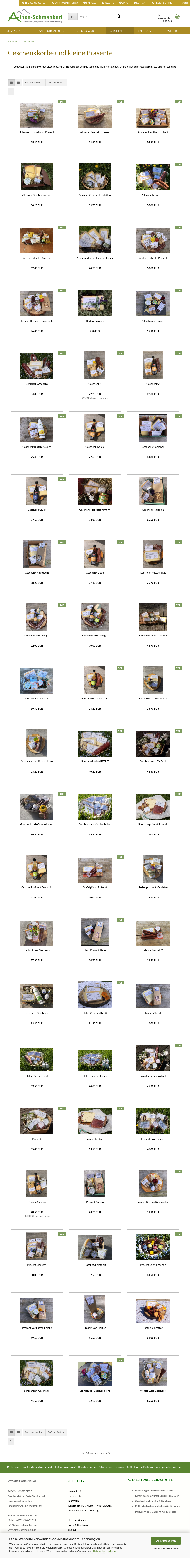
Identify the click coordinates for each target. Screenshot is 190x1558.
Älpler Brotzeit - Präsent (153, 257)
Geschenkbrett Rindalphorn (37, 761)
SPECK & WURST (87, 30)
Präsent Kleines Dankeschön (153, 1201)
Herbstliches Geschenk (37, 950)
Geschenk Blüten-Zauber (36, 446)
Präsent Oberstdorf (95, 1264)
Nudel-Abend (153, 1013)
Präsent (36, 1138)
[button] (11, 82)
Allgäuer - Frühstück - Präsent (36, 132)
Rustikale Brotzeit (153, 1327)
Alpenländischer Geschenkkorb (95, 257)
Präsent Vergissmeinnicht (37, 1327)
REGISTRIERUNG (162, 2)
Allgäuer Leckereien (153, 195)
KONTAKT (140, 2)
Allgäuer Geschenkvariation (95, 195)
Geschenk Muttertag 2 (95, 635)
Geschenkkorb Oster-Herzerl (36, 824)
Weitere (172, 30)
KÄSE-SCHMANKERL (51, 30)
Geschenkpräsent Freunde (153, 824)
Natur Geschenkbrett (95, 1013)
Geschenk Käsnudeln (37, 572)
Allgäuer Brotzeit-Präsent (95, 132)
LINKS (123, 2)
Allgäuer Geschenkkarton (36, 195)
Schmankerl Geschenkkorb (95, 1390)
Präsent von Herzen (94, 1327)
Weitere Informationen (166, 1548)
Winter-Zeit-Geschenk (153, 1390)
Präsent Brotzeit (95, 1138)
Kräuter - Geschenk (37, 1013)
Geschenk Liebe (95, 572)
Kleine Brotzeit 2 (153, 950)
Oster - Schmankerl (37, 1076)
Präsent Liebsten (36, 1264)
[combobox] (34, 82)
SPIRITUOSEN (146, 30)
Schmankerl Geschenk (36, 1390)
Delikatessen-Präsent (153, 320)
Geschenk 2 (153, 383)
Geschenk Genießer (153, 446)
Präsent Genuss (37, 1201)
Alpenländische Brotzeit (37, 257)
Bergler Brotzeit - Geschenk (37, 320)
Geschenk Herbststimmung (94, 509)
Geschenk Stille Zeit (36, 698)
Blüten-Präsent (95, 320)
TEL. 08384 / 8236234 (34, 2)
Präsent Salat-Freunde (153, 1264)
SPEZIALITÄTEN (16, 30)
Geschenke (117, 30)
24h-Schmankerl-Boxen (65, 2)
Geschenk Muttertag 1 (37, 635)
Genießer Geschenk (37, 383)
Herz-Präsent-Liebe (95, 950)
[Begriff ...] (72, 16)
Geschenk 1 (94, 383)
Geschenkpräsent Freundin (36, 887)
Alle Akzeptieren (166, 1540)
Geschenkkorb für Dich (153, 761)
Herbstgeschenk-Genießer (153, 887)
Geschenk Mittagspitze (153, 572)
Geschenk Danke (94, 446)
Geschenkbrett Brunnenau (153, 698)
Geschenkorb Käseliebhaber (95, 824)
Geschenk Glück (37, 509)
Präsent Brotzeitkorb (153, 1138)
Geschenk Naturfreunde (153, 635)
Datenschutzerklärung (105, 1550)
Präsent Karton (95, 1201)
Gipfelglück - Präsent (95, 887)
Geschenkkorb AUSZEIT (95, 761)
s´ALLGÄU (89, 2)
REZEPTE (108, 2)
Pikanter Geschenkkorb (153, 1076)
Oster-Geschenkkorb (95, 1076)
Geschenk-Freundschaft (95, 698)
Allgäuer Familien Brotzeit (153, 132)
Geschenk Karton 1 (153, 509)
